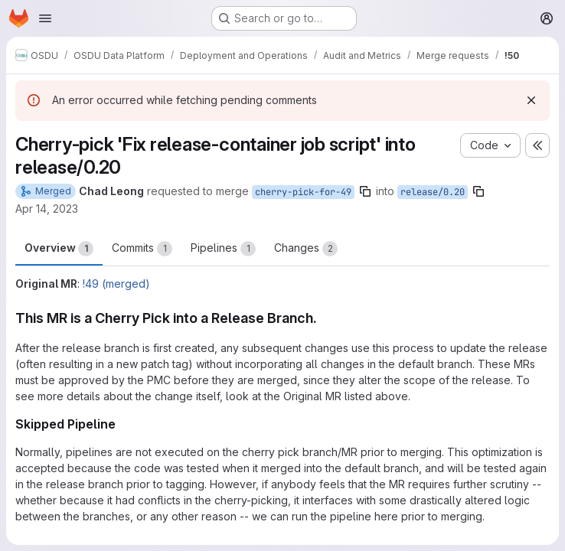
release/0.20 (432, 192)
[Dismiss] (531, 100)
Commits (142, 248)
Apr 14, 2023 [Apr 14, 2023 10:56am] (46, 208)
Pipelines (223, 248)
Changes (306, 248)
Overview (58, 248)
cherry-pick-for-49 (303, 192)
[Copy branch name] (365, 191)
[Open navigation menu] (45, 18)
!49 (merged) (116, 283)
